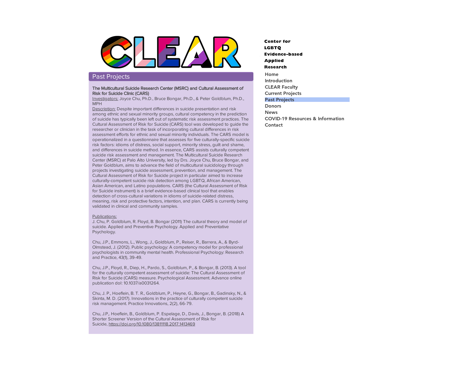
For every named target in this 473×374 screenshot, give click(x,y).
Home (271, 74)
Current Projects (283, 93)
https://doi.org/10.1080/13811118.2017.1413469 (152, 323)
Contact (274, 125)
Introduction (278, 80)
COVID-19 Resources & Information (304, 118)
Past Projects (279, 99)
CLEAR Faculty (281, 87)
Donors (273, 106)
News (271, 112)
